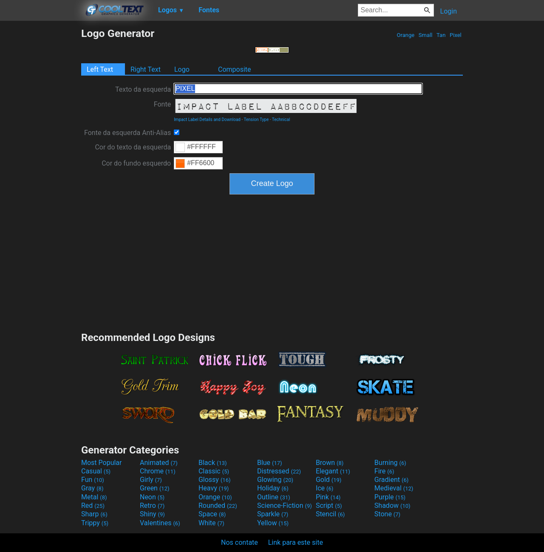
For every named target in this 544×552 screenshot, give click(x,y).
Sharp (94, 514)
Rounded (217, 505)
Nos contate (239, 542)
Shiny (152, 514)
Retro (152, 505)
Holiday (273, 488)
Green (155, 488)
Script (329, 505)
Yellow (273, 523)
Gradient (391, 480)
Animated (159, 463)
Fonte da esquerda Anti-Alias (127, 133)
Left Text (100, 69)
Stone (387, 514)
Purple (389, 497)
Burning (390, 463)
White (211, 523)
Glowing (275, 480)
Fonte (162, 104)
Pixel (455, 35)
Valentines (160, 523)
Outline (273, 497)
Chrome (158, 471)
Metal (94, 497)
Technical (281, 119)
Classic (213, 471)
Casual (95, 471)
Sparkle (272, 514)
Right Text (145, 69)
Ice (324, 488)
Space (212, 514)
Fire (384, 471)
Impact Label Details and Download (207, 119)
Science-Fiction (284, 505)
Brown (329, 463)
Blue (269, 463)
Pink (328, 497)
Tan (441, 35)
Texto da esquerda (143, 89)
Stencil (330, 514)
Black (212, 463)
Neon (152, 497)
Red (93, 505)
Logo (182, 69)
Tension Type (256, 119)
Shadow (392, 505)
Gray (92, 488)
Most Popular (101, 463)
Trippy (94, 523)
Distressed (279, 471)
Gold (329, 480)
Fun (92, 480)
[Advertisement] (40, 154)
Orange (405, 35)
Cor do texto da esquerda (133, 147)
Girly (151, 480)
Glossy (214, 480)
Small (425, 35)
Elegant (333, 471)
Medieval (394, 488)
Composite (234, 69)
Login (448, 11)
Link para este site (295, 542)
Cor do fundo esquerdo (136, 163)
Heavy (213, 488)
